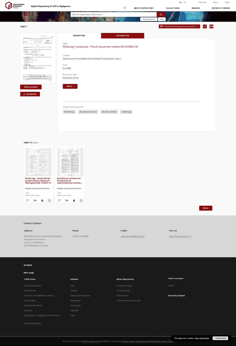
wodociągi (126, 111)
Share (215, 2)
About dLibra (122, 295)
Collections (173, 8)
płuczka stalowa (109, 111)
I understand (220, 338)
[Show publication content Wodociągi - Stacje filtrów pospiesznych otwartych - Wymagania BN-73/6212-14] (42, 201)
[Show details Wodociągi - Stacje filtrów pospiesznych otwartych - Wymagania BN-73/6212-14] (49, 201)
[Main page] (124, 8)
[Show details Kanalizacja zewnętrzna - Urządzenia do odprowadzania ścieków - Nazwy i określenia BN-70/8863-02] (81, 201)
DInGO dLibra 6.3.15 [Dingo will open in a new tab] (91, 341)
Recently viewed (221, 8)
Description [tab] (79, 36)
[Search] (161, 14)
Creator (73, 290)
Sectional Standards (33, 305)
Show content (31, 87)
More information (202, 338)
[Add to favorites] (205, 26)
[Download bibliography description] (34, 201)
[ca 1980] (67, 68)
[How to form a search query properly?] (162, 19)
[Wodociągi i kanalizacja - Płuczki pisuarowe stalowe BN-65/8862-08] (38, 58)
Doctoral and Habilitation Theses (39, 295)
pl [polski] (185, 2)
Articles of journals (32, 285)
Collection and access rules (128, 300)
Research (28, 310)
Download (29, 94)
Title (72, 285)
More (205, 208)
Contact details (123, 290)
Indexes (196, 8)
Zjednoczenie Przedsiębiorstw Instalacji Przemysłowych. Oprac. (92, 58)
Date (72, 315)
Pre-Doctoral (30, 290)
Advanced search (149, 19)
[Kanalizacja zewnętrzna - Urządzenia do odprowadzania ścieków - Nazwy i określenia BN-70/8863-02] (70, 162)
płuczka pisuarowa (88, 111)
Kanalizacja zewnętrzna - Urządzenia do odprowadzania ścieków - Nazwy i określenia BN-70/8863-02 (69, 180)
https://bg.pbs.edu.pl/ (180, 236)
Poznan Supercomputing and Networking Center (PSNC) (147, 341)
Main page (29, 272)
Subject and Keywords (80, 295)
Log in (171, 285)
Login (227, 2)
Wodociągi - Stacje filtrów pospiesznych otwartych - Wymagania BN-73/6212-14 (38, 180)
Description (75, 300)
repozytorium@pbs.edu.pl (132, 236)
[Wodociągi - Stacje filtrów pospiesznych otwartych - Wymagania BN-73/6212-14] (38, 162)
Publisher (74, 310)
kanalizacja (69, 111)
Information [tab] (122, 35)
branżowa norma (70, 78)
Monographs (30, 300)
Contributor (75, 305)
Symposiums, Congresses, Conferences (41, 315)
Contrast (202, 2)
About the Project (124, 285)
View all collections (32, 323)
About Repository (144, 8)
